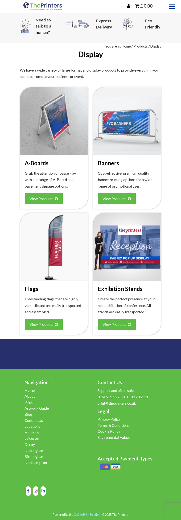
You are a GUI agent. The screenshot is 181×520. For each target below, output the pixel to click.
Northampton (36, 462)
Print (29, 402)
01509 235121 (136, 397)
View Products (43, 198)
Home (126, 46)
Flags (31, 289)
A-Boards (37, 163)
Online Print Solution (87, 514)
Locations (32, 426)
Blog (28, 414)
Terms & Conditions (113, 425)
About (30, 396)
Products (140, 46)
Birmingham (34, 456)
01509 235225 (110, 397)
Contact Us (34, 420)
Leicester (32, 438)
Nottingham (34, 450)
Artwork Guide (37, 408)
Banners (108, 163)
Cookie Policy (109, 431)
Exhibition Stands (120, 289)
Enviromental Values (114, 437)
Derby (30, 444)
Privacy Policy (109, 419)
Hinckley (32, 432)
